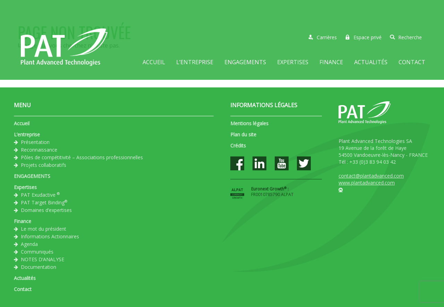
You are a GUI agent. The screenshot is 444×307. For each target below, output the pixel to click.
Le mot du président (43, 228)
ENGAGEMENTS (245, 62)
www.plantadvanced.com (367, 182)
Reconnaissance (39, 149)
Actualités (370, 62)
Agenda (29, 244)
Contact (412, 62)
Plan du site (243, 134)
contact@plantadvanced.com (371, 175)
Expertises (292, 62)
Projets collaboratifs (43, 165)
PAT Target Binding (44, 202)
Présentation (35, 142)
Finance (331, 62)
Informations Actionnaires (50, 236)
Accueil (154, 62)
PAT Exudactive (40, 194)
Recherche (406, 37)
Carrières (322, 37)
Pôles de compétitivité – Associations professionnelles (82, 157)
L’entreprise (194, 62)
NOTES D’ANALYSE (42, 259)
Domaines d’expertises (46, 210)
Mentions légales (249, 123)
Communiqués (37, 251)
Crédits (238, 145)
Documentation (38, 267)
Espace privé (363, 37)
